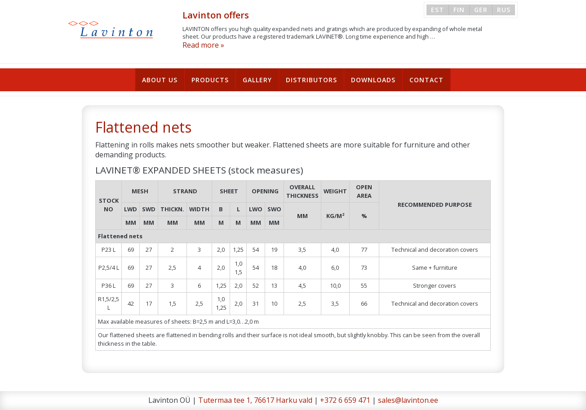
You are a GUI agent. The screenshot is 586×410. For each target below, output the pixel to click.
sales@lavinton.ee (408, 400)
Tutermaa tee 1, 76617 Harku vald (255, 400)
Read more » (203, 45)
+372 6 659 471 (345, 400)
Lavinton (111, 29)
